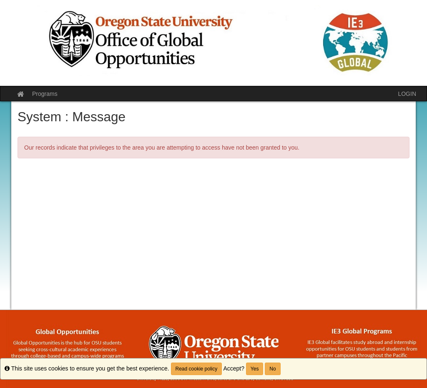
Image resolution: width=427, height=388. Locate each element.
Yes (255, 369)
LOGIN (407, 93)
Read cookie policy (197, 369)
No (272, 369)
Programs (45, 93)
